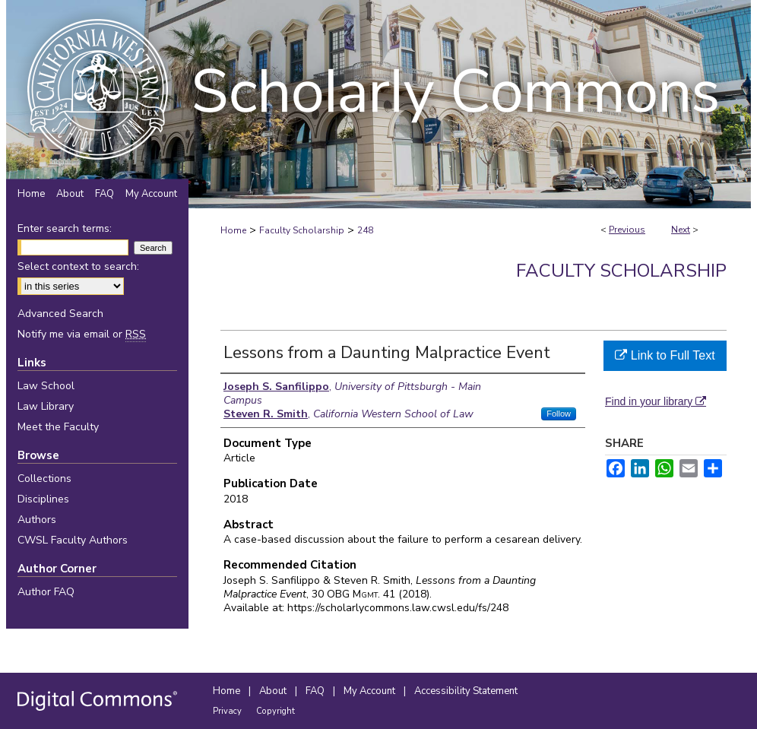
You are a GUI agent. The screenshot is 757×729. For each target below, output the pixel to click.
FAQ (316, 691)
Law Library (45, 406)
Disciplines (43, 499)
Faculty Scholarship (301, 230)
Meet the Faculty (58, 427)
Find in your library (655, 401)
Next (680, 229)
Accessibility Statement (466, 691)
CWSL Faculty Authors (72, 540)
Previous (627, 229)
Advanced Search (60, 313)
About (274, 691)
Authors (36, 519)
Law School (45, 386)
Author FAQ (45, 592)
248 (365, 230)
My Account (371, 691)
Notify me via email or (81, 334)
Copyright (275, 711)
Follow (558, 413)
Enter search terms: (64, 228)
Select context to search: (78, 266)
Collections (44, 478)
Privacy (228, 711)
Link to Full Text (664, 355)
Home (233, 230)
